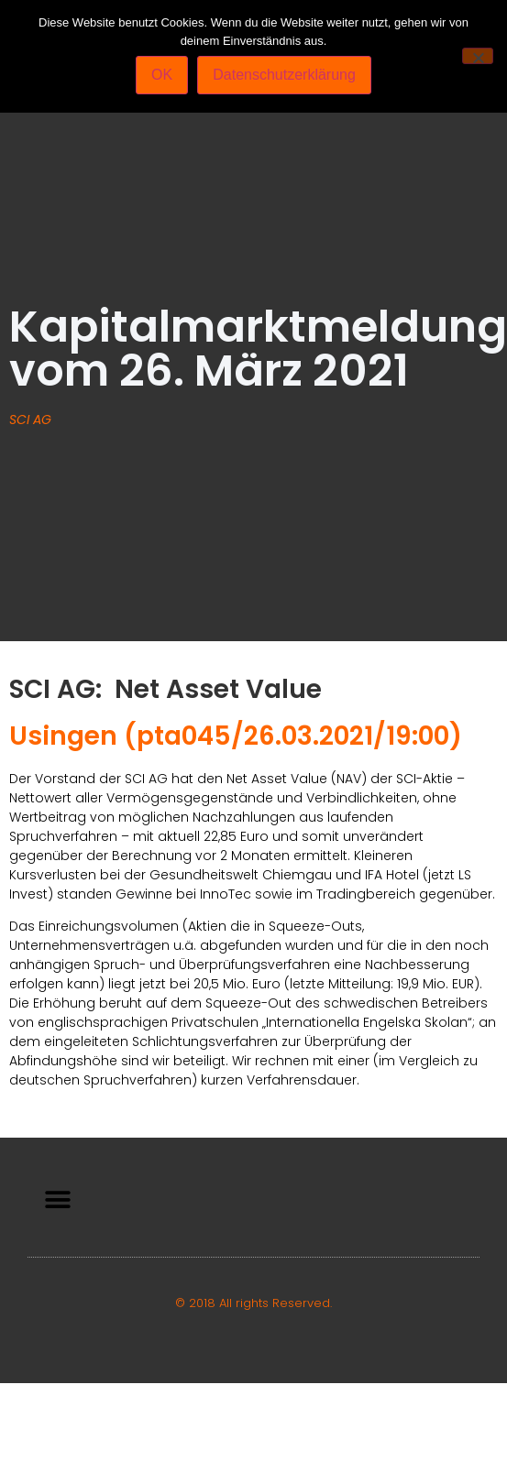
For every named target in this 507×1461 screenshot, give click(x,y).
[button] (57, 1199)
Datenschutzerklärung (284, 74)
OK (161, 74)
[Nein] (477, 56)
